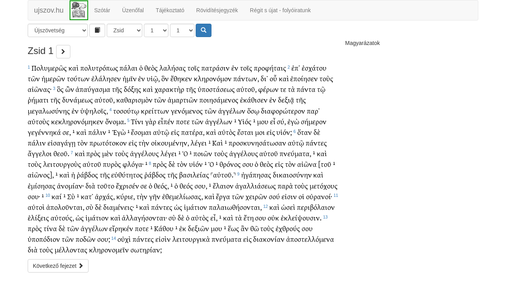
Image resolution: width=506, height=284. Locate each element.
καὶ (73, 67)
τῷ (321, 88)
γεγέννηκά (44, 131)
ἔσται (245, 131)
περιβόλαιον (316, 206)
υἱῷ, (153, 78)
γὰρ (150, 121)
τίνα (50, 228)
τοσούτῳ (126, 110)
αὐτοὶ (36, 206)
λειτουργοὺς (62, 163)
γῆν (154, 196)
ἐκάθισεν (254, 99)
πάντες (316, 142)
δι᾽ (264, 78)
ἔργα (223, 196)
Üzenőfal (133, 10)
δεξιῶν (198, 228)
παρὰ (285, 185)
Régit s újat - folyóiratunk (280, 10)
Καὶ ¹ (219, 142)
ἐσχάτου (314, 67)
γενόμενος (187, 110)
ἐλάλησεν (106, 78)
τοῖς (193, 67)
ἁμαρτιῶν (183, 99)
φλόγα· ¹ (135, 163)
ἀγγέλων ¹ (220, 121)
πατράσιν (215, 67)
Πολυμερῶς (49, 67)
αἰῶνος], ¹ (43, 174)
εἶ (273, 121)
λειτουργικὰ (191, 238)
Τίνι (137, 121)
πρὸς (93, 153)
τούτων (78, 78)
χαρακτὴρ (169, 88)
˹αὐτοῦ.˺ (223, 174)
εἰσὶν (163, 238)
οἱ (301, 196)
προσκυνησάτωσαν (257, 142)
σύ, (281, 121)
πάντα (305, 88)
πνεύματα (226, 238)
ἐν (234, 67)
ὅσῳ (253, 110)
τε (283, 88)
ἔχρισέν (127, 185)
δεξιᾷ (286, 99)
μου (262, 121)
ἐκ (182, 228)
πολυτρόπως (99, 67)
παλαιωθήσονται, (235, 206)
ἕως (233, 228)
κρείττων (155, 110)
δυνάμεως (77, 99)
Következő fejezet (58, 266)
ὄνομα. (115, 121)
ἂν (245, 228)
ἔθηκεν (181, 78)
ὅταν (304, 131)
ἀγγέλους (144, 153)
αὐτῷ (161, 131)
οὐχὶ (124, 238)
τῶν (34, 78)
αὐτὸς (227, 131)
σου (247, 163)
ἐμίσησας (41, 185)
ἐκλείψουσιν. (301, 217)
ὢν (69, 88)
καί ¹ (58, 196)
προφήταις (270, 67)
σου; (103, 238)
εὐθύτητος (127, 174)
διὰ (90, 185)
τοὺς (326, 78)
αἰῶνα (307, 163)
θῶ (254, 228)
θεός (186, 185)
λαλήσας (172, 67)
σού (274, 196)
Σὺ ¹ (73, 196)
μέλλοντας (71, 249)
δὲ (316, 131)
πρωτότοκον (108, 142)
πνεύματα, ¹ (297, 153)
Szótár (102, 10)
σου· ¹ (36, 196)
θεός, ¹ (163, 185)
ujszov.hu (49, 10)
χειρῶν (256, 196)
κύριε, (125, 196)
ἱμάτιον (195, 206)
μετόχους (324, 185)
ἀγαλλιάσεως (255, 185)
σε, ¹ (68, 131)
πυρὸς (112, 163)
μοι (260, 131)
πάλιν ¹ (99, 131)
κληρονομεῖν (109, 249)
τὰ (291, 88)
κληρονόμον (213, 78)
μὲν (107, 153)
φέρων (268, 88)
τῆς (117, 88)
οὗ (273, 78)
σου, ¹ (202, 185)
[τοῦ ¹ (326, 163)
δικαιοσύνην (292, 174)
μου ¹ (218, 228)
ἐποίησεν (304, 78)
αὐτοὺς (38, 121)
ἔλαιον (223, 185)
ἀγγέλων (231, 110)
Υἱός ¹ (246, 121)
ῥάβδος (87, 174)
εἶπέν (166, 121)
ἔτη (249, 217)
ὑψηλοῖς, (94, 110)
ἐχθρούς (288, 228)
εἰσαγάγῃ (61, 142)
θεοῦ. (61, 153)
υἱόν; (284, 131)
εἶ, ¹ (215, 217)
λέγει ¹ (201, 142)
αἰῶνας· (39, 88)
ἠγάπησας (256, 174)
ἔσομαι (141, 131)
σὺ (89, 206)
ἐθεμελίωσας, (182, 196)
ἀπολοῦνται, (65, 206)
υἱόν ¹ (198, 163)
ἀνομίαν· (70, 185)
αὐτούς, (62, 217)
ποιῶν (202, 153)
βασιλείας (194, 174)
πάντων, (246, 78)
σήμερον (314, 121)
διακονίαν (269, 238)
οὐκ (273, 217)
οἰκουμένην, (170, 142)
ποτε (183, 121)
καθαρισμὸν (134, 99)
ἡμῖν (130, 78)
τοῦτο (105, 185)
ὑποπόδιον (44, 238)
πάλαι (128, 67)
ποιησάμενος (218, 99)
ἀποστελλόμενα (310, 238)
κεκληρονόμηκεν (77, 121)
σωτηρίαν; (146, 249)
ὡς (178, 206)
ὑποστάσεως (216, 88)
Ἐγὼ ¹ (121, 131)
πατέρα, (192, 131)
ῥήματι (38, 99)
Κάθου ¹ (165, 228)
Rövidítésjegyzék (217, 10)
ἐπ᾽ (295, 67)
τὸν (82, 142)
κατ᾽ (87, 196)
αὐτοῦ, (246, 88)
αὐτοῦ (268, 153)
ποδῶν (86, 238)
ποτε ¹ (144, 228)
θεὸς (151, 67)
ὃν (165, 78)
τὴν (143, 142)
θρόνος (230, 163)
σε (143, 185)
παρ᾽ (313, 110)
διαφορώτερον (283, 110)
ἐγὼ (293, 121)
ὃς (60, 88)
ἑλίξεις (38, 217)
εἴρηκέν (121, 228)
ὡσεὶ (288, 206)
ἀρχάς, (105, 196)
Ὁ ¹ (187, 153)
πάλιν (37, 142)
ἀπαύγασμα (93, 88)
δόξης (132, 88)
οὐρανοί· (319, 196)
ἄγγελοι (40, 153)
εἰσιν (289, 196)
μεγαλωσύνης (49, 110)
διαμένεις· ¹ (120, 206)
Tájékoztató (170, 10)
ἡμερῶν (53, 78)
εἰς (175, 131)
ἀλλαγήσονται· (144, 217)
